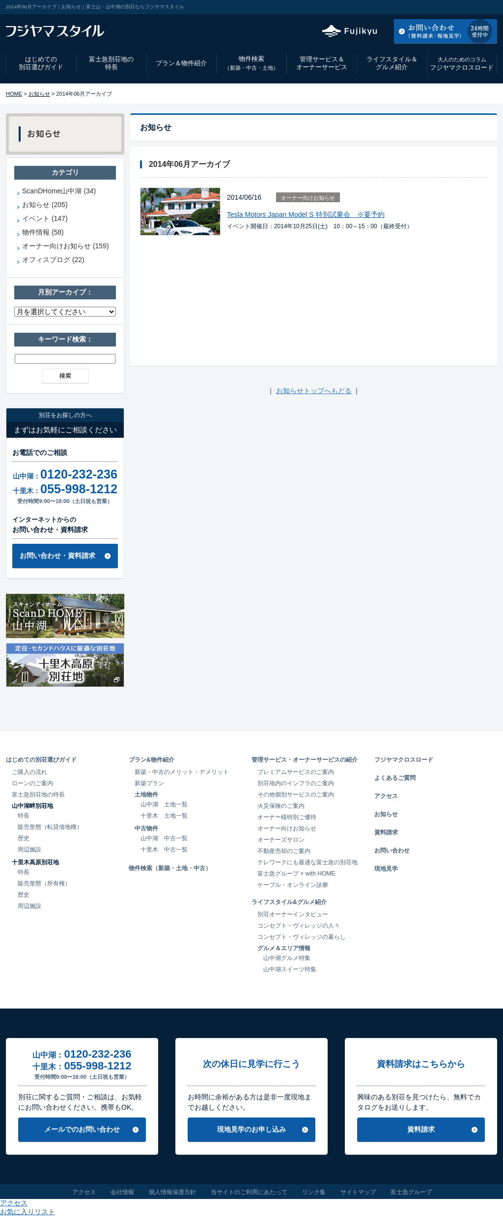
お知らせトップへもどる (314, 391)
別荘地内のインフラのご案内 (295, 783)
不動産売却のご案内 (283, 851)
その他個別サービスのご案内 (295, 794)
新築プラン (149, 783)
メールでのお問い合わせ (82, 1129)
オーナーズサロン (281, 839)
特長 (23, 815)
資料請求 (386, 832)
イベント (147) (45, 218)
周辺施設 (29, 849)
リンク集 (314, 1192)
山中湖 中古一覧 (164, 838)
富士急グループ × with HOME (296, 873)
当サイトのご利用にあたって (249, 1192)
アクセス (418, 7)
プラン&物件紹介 (151, 759)
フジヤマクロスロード (462, 63)
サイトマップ (358, 1192)
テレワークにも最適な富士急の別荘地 (307, 862)
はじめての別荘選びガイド (41, 63)
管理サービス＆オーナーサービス (321, 63)
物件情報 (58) (43, 232)
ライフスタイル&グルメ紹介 (289, 902)
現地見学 (386, 868)
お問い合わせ (392, 850)
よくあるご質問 (395, 777)
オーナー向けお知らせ (308, 198)
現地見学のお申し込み (251, 1129)
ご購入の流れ (29, 772)
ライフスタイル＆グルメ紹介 (392, 63)
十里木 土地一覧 (164, 815)
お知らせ (39, 94)
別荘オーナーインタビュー (292, 914)
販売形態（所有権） (44, 883)
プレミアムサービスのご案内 (295, 772)
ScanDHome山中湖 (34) (59, 191)
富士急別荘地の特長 (111, 63)
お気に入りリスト (470, 7)
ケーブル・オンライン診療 (292, 884)
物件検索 (251, 63)
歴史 (23, 838)
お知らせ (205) (45, 205)
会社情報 (122, 1192)
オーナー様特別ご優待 (286, 817)
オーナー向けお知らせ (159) (65, 246)
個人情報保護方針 (172, 1192)
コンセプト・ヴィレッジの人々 (298, 925)
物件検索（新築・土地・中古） (170, 868)
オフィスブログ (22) (53, 260)
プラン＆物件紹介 (181, 63)
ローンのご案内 (32, 783)
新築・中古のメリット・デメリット (182, 772)
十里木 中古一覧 (164, 849)
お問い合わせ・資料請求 (57, 555)
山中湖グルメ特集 (286, 958)
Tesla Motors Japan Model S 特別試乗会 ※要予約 (306, 214)
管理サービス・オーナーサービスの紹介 (305, 759)
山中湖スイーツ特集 (289, 969)
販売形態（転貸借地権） (50, 827)
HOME (14, 94)
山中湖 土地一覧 (164, 804)
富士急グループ (411, 1192)
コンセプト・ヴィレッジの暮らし (301, 936)
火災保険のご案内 (281, 805)
